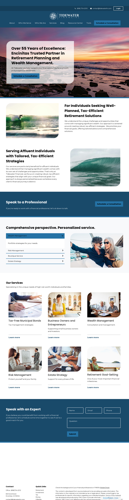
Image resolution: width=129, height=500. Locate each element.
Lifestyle (39, 493)
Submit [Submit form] (72, 428)
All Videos (39, 498)
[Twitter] (10, 496)
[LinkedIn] (14, 496)
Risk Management (16, 245)
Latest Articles (41, 496)
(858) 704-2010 (81, 2)
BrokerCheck (104, 482)
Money (38, 491)
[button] (12, 17)
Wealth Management (17, 230)
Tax (37, 489)
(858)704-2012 (16, 484)
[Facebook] (7, 496)
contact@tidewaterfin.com (100, 2)
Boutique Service (15, 250)
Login (118, 2)
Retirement (40, 484)
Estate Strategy (14, 255)
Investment (40, 486)
